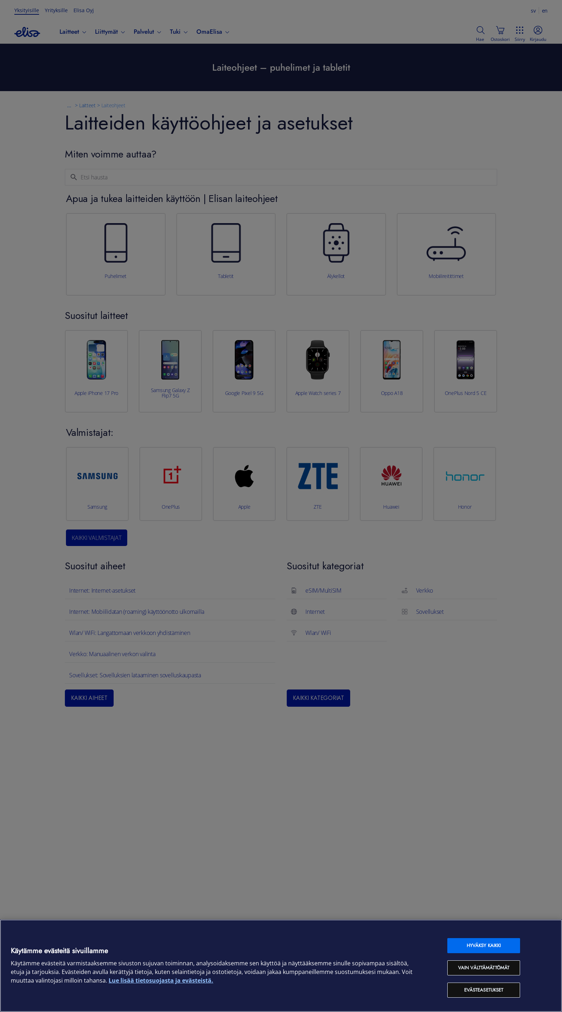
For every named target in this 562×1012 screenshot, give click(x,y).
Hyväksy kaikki (484, 945)
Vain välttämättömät (483, 967)
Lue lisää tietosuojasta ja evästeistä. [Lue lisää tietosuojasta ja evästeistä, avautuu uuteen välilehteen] (161, 980)
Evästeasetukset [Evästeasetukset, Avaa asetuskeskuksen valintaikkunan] (484, 990)
